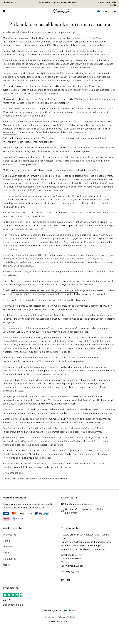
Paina (6, 553)
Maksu (6, 565)
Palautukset (9, 559)
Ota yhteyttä (9, 535)
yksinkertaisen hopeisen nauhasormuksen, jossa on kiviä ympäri (44, 290)
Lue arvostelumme (13, 604)
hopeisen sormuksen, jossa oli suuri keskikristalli (56, 147)
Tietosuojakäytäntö (66, 617)
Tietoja (6, 541)
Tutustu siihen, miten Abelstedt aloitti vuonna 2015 (85, 537)
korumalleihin (10, 132)
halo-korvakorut (80, 294)
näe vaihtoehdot (70, 2)
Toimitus (7, 546)
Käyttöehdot (49, 617)
